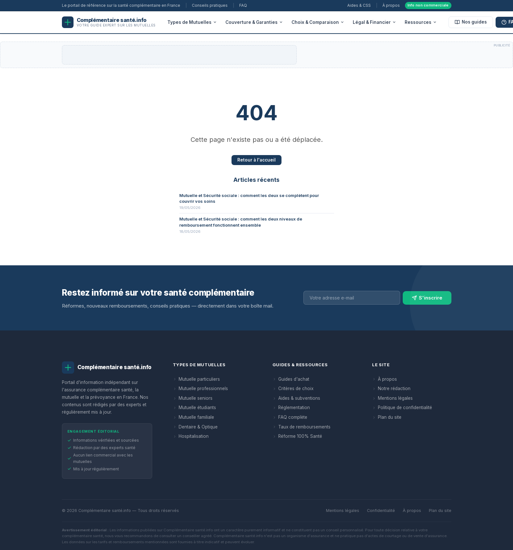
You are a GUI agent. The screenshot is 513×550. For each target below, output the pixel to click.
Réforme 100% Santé (297, 436)
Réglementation (291, 407)
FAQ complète (289, 417)
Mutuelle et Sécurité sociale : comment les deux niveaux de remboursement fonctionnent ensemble (240, 221)
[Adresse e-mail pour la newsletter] (351, 299)
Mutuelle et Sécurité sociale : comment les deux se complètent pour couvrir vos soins (249, 198)
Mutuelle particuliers (196, 379)
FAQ (243, 5)
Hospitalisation (191, 436)
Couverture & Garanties (254, 22)
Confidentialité (381, 510)
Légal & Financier (374, 22)
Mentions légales (392, 398)
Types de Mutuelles (192, 22)
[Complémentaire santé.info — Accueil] (109, 22)
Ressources (421, 22)
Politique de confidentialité (402, 407)
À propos (391, 5)
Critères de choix (292, 388)
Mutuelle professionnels (200, 388)
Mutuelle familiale (193, 417)
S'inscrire (427, 299)
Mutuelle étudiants (194, 407)
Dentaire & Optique (195, 426)
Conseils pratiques (210, 5)
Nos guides (471, 22)
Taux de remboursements (301, 426)
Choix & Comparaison (317, 22)
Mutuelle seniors (192, 398)
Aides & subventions (296, 398)
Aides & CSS (359, 5)
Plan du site (386, 417)
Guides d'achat (290, 379)
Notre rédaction (391, 388)
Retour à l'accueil (256, 159)
